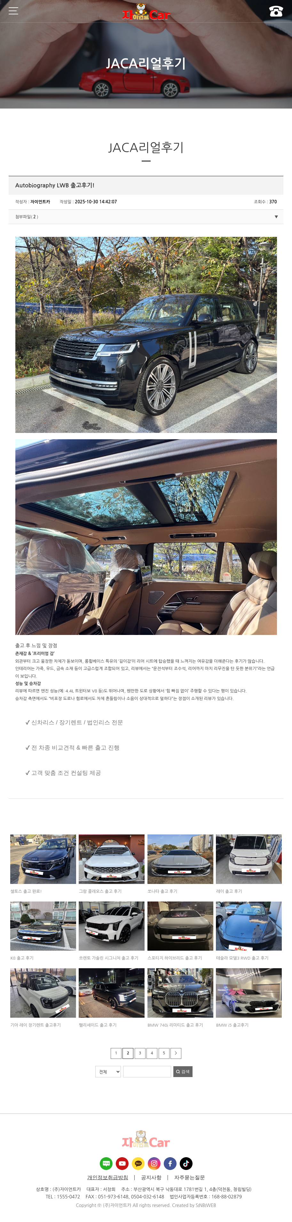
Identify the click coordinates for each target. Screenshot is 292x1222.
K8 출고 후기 (21, 958)
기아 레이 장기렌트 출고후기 (35, 1025)
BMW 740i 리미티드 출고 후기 (175, 1025)
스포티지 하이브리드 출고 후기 (174, 958)
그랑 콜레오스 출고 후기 (100, 891)
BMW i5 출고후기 (232, 1025)
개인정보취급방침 (107, 1178)
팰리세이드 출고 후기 (97, 1025)
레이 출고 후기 (229, 891)
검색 (185, 1071)
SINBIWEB (206, 1205)
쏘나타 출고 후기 (162, 891)
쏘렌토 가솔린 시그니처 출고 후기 (108, 958)
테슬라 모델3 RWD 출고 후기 (242, 958)
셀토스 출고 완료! (26, 891)
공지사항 (151, 1178)
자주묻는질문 (189, 1178)
